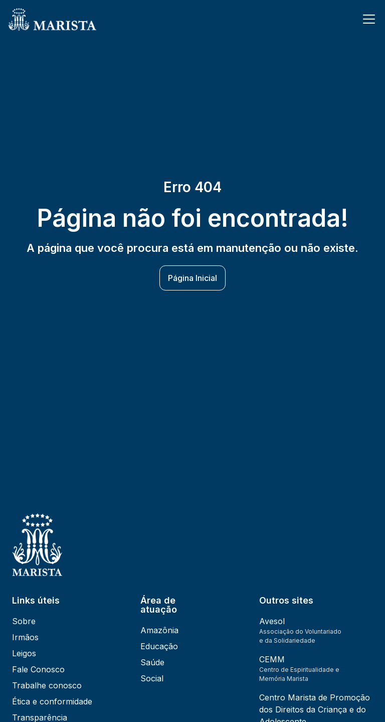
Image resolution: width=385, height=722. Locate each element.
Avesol (272, 621)
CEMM (272, 659)
